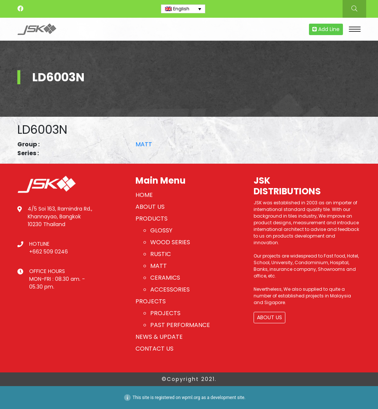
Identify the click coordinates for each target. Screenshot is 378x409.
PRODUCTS (151, 218)
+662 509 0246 (48, 251)
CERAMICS (165, 277)
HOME (144, 195)
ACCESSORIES (170, 289)
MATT (143, 144)
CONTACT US (154, 348)
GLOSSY (161, 230)
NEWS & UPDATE (159, 337)
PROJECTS (150, 301)
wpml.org (191, 397)
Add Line (326, 29)
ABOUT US (150, 206)
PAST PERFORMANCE (180, 325)
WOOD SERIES (170, 242)
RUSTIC (160, 254)
